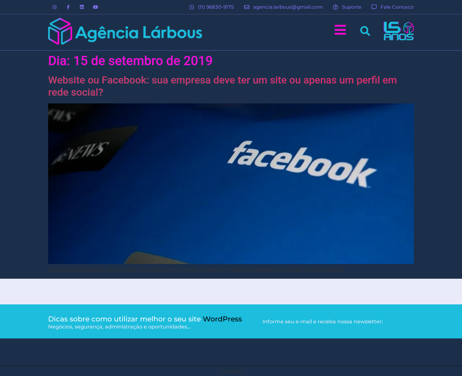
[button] (365, 31)
